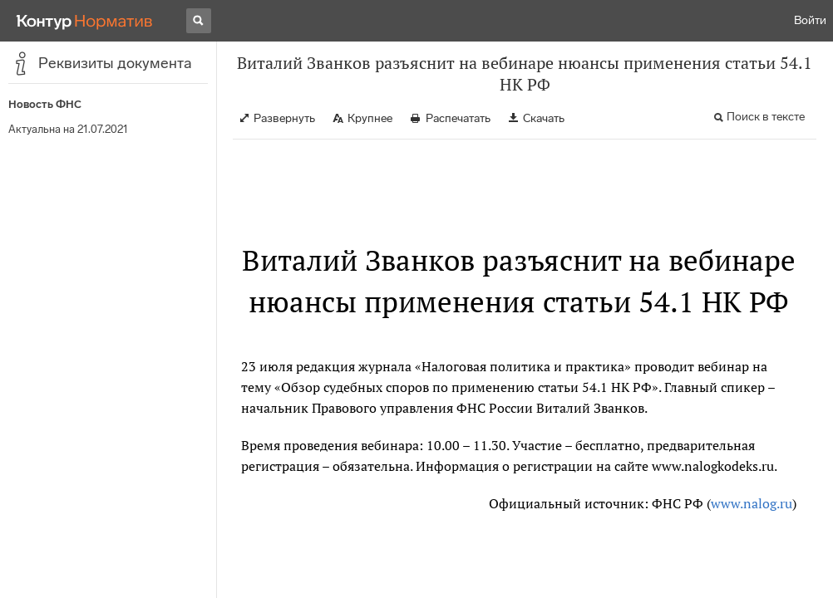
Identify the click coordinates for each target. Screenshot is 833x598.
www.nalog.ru (751, 503)
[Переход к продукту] (85, 21)
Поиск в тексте (766, 117)
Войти (810, 20)
